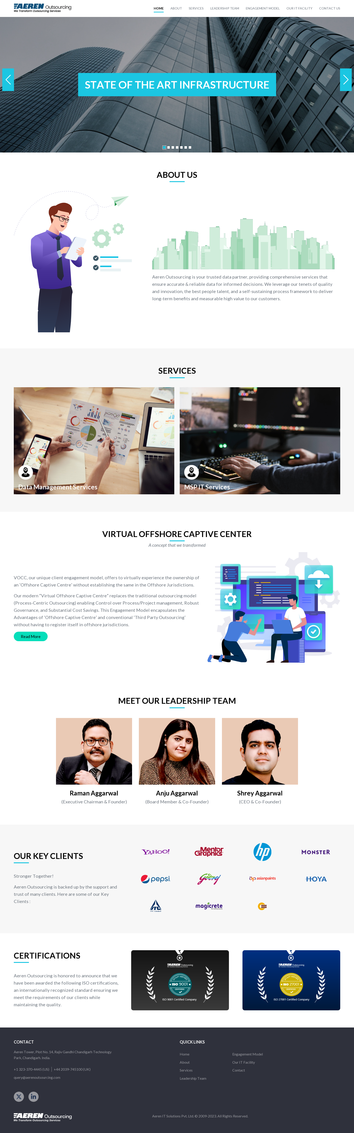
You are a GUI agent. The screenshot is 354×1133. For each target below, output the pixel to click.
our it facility (299, 8)
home (159, 8)
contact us (329, 8)
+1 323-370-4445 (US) (31, 1069)
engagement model (263, 8)
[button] (346, 79)
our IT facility (243, 1062)
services (196, 8)
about (176, 8)
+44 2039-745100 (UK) (72, 1069)
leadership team (224, 8)
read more (31, 636)
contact (238, 1070)
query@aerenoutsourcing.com (37, 1077)
